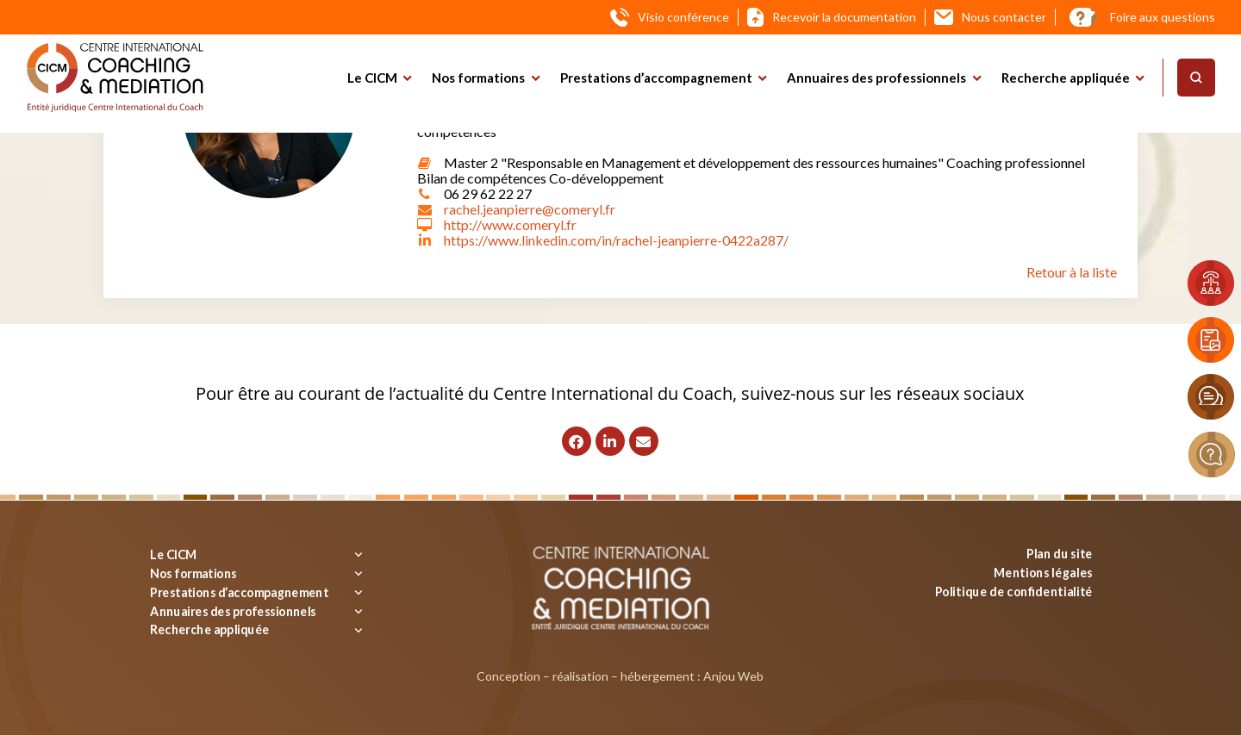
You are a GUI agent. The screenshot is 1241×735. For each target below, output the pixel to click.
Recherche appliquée (1065, 77)
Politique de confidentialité (1014, 590)
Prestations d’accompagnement (656, 77)
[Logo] (115, 77)
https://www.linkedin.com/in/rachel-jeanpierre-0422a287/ (616, 240)
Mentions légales (1043, 571)
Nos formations (478, 77)
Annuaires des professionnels (876, 77)
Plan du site (1059, 553)
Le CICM (372, 77)
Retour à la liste (1071, 272)
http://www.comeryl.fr (510, 224)
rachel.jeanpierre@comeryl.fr (529, 209)
